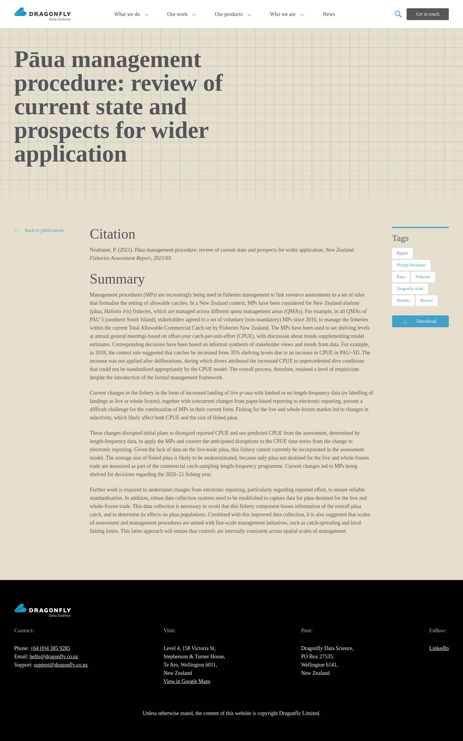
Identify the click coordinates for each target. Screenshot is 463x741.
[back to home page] (42, 14)
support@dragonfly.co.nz (61, 665)
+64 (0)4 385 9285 (50, 648)
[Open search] (398, 14)
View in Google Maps (187, 681)
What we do (131, 14)
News (329, 14)
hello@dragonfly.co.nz (54, 656)
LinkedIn (439, 648)
